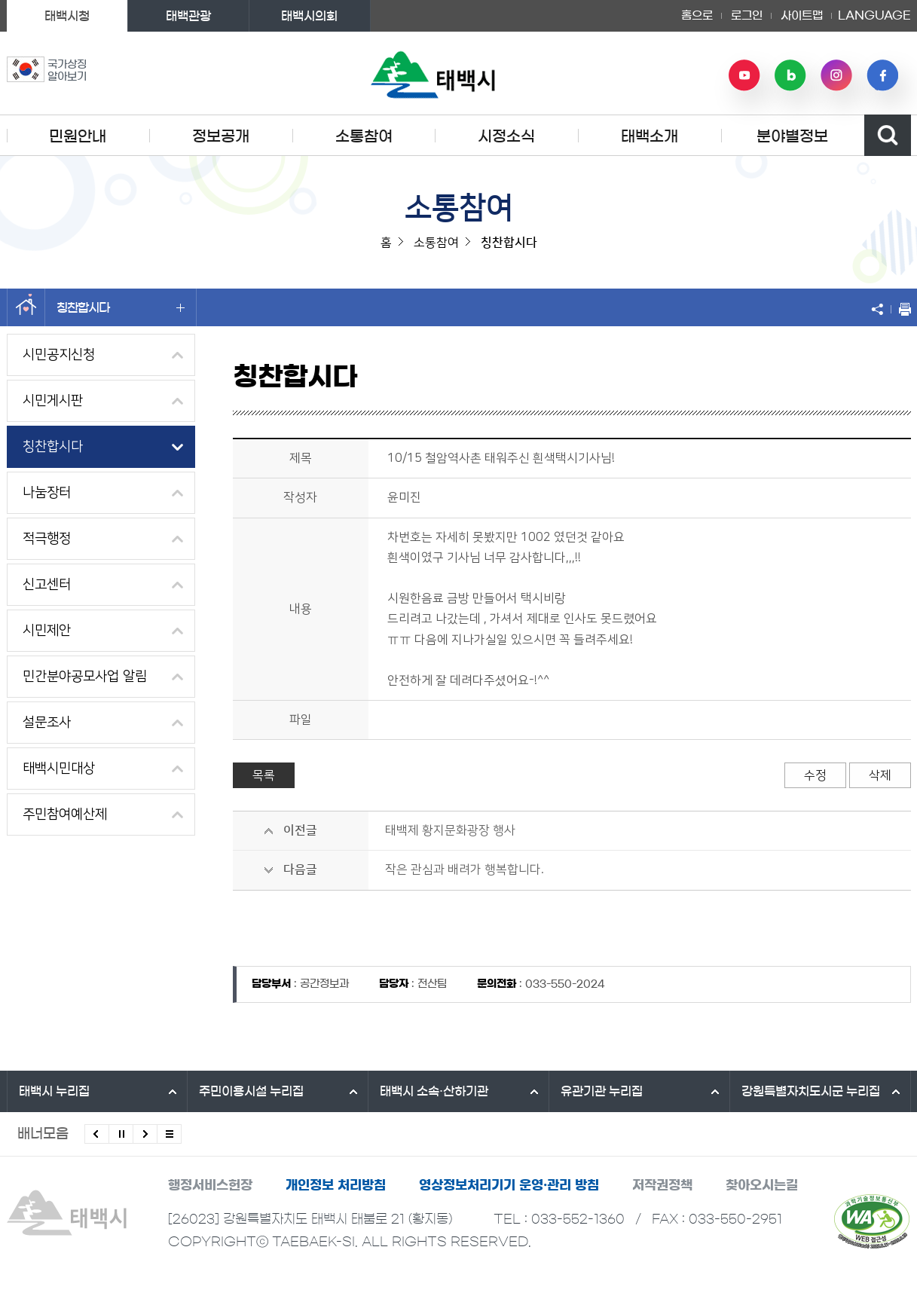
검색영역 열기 (887, 135)
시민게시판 (53, 400)
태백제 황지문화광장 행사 (450, 830)
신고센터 (47, 584)
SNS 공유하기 (881, 309)
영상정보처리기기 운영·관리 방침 (509, 1184)
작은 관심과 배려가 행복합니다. (464, 869)
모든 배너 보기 (169, 1134)
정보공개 (220, 136)
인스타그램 (836, 75)
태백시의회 (309, 16)
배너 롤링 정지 (121, 1134)
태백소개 (649, 136)
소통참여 (364, 136)
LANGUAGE (874, 16)
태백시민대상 (59, 768)
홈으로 (697, 15)
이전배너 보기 (96, 1134)
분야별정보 (792, 136)
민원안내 (77, 136)
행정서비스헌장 (210, 1184)
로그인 (747, 15)
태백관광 (188, 16)
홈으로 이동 (26, 307)
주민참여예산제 (65, 814)
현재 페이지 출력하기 (901, 309)
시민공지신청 (59, 354)
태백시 (54, 1091)
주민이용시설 (251, 1091)
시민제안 (47, 630)
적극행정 (47, 538)
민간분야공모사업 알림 (85, 676)
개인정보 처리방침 (336, 1184)
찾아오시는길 (762, 1184)
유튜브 (744, 75)
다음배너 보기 (145, 1134)
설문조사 (47, 722)
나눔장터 (47, 492)
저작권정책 (662, 1184)
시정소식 (506, 136)
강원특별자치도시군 (810, 1091)
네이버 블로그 (790, 75)
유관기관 (602, 1091)
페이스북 (882, 75)
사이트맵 (802, 15)
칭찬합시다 (121, 307)
